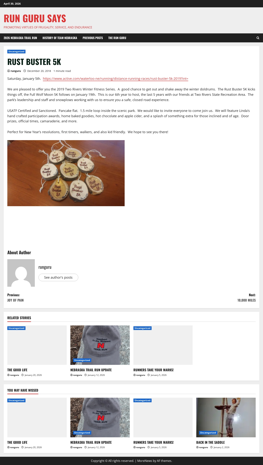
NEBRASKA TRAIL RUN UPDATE (91, 369)
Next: (194, 297)
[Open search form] (258, 37)
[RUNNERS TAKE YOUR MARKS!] (163, 345)
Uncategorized (16, 51)
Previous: (69, 297)
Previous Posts (93, 38)
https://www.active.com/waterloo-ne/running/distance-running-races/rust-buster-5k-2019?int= (115, 78)
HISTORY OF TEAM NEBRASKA (60, 38)
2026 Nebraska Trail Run (20, 38)
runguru (16, 71)
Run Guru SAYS (35, 18)
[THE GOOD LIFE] (37, 345)
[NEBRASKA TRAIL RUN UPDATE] (100, 345)
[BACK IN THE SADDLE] (226, 417)
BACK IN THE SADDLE (210, 442)
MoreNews (144, 461)
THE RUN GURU (117, 38)
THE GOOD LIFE (17, 369)
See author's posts (58, 277)
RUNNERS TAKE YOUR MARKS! (153, 369)
